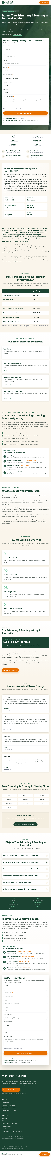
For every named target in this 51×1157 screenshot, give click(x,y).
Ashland (42, 795)
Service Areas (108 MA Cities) (9, 1123)
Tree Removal (5, 1102)
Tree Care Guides (6, 1126)
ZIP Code (6, 67)
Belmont (25, 799)
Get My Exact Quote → (10, 670)
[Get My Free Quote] (44, 2)
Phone (5, 60)
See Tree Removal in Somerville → (25, 824)
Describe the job (8, 96)
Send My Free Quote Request (25, 113)
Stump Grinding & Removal (9, 1107)
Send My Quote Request (25, 1053)
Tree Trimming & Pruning (8, 1105)
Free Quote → (44, 1154)
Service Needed (8, 75)
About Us (4, 1118)
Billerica (42, 799)
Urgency (6, 89)
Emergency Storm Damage (9, 1110)
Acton (9, 795)
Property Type (7, 82)
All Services (5, 1121)
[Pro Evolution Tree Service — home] (8, 2)
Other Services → (17, 34)
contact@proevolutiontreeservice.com (12, 1131)
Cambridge (41, 803)
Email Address (7, 53)
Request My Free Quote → (10, 1090)
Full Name (6, 46)
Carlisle (9, 807)
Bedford (9, 799)
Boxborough (9, 803)
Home (3, 133)
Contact (4, 1129)
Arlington (25, 795)
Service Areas (9, 133)
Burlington (25, 803)
